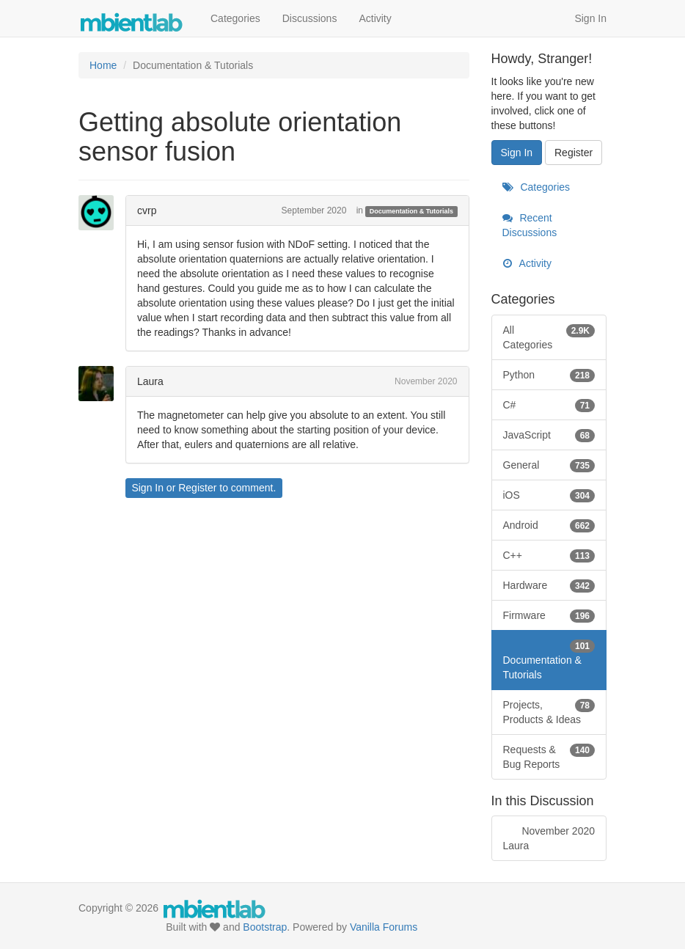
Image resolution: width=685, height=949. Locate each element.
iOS (549, 495)
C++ (549, 555)
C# (549, 404)
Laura (150, 381)
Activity (375, 18)
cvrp (146, 210)
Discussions (309, 18)
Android (549, 525)
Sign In (590, 18)
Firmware (549, 615)
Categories (235, 18)
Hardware (549, 585)
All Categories (549, 337)
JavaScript (549, 435)
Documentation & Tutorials (411, 211)
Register (197, 488)
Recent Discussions (529, 225)
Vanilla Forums (383, 927)
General (549, 465)
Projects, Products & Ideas (549, 711)
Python (549, 374)
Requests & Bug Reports (549, 756)
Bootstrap (265, 927)
